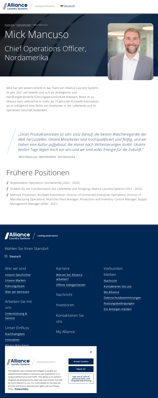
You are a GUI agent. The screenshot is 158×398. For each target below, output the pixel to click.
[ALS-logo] (29, 4)
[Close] (91, 352)
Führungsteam (24, 24)
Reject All (81, 369)
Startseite (10, 24)
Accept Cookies (81, 361)
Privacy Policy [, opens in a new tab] (21, 388)
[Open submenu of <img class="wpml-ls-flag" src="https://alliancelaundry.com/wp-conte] (80, 6)
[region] (51, 369)
